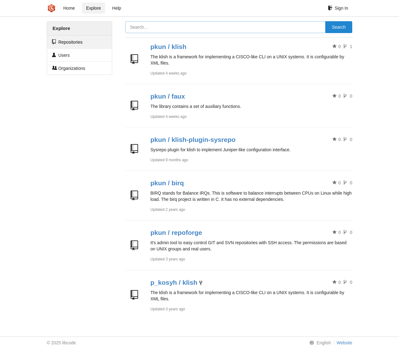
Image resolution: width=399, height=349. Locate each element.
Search (339, 27)
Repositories (67, 42)
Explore (93, 8)
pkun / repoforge (176, 232)
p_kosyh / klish (174, 282)
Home (69, 8)
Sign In (338, 8)
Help (116, 8)
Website (344, 342)
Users (61, 55)
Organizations (68, 68)
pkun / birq (167, 183)
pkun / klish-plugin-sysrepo (193, 139)
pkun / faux (168, 96)
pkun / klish (169, 46)
